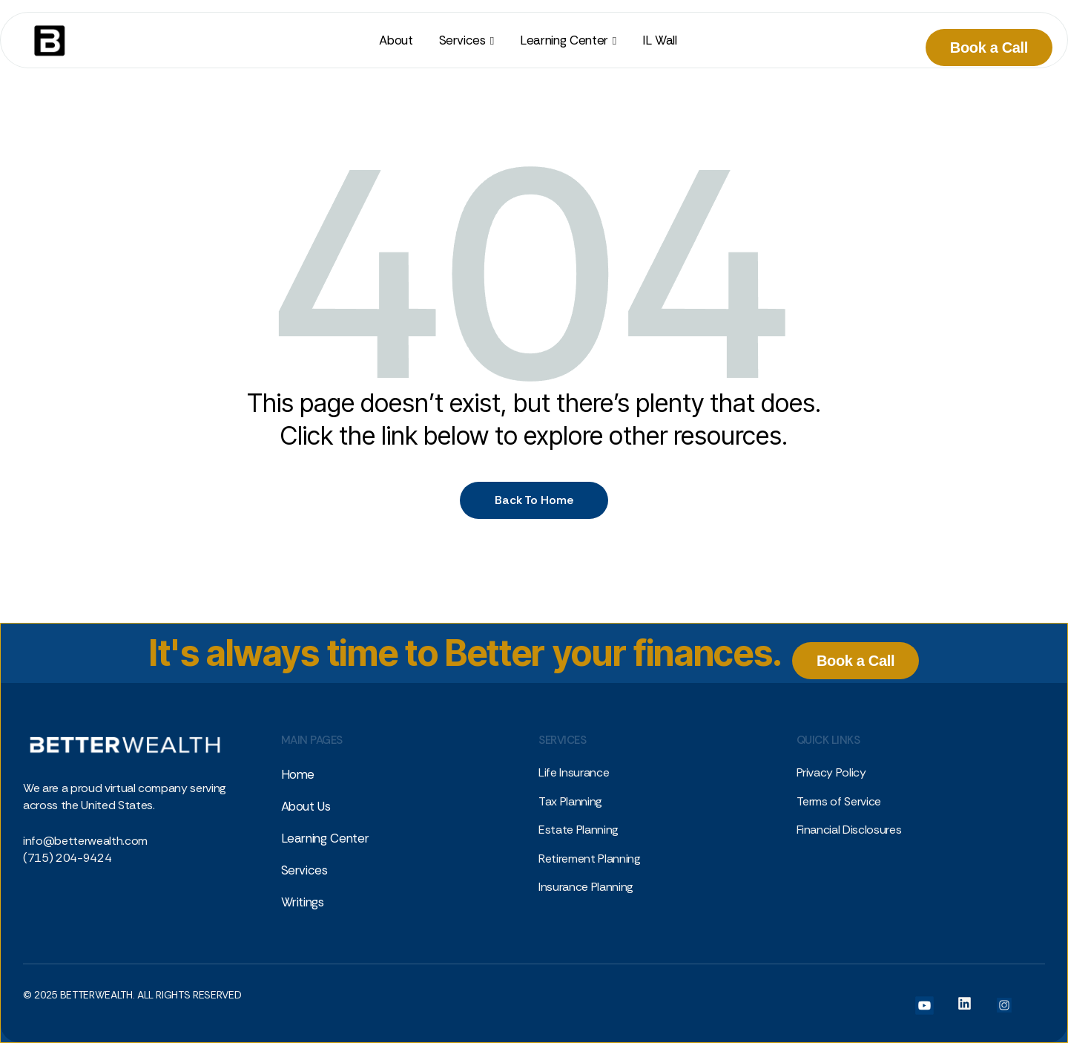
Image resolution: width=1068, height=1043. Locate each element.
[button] (466, 40)
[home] (43, 40)
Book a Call (989, 47)
